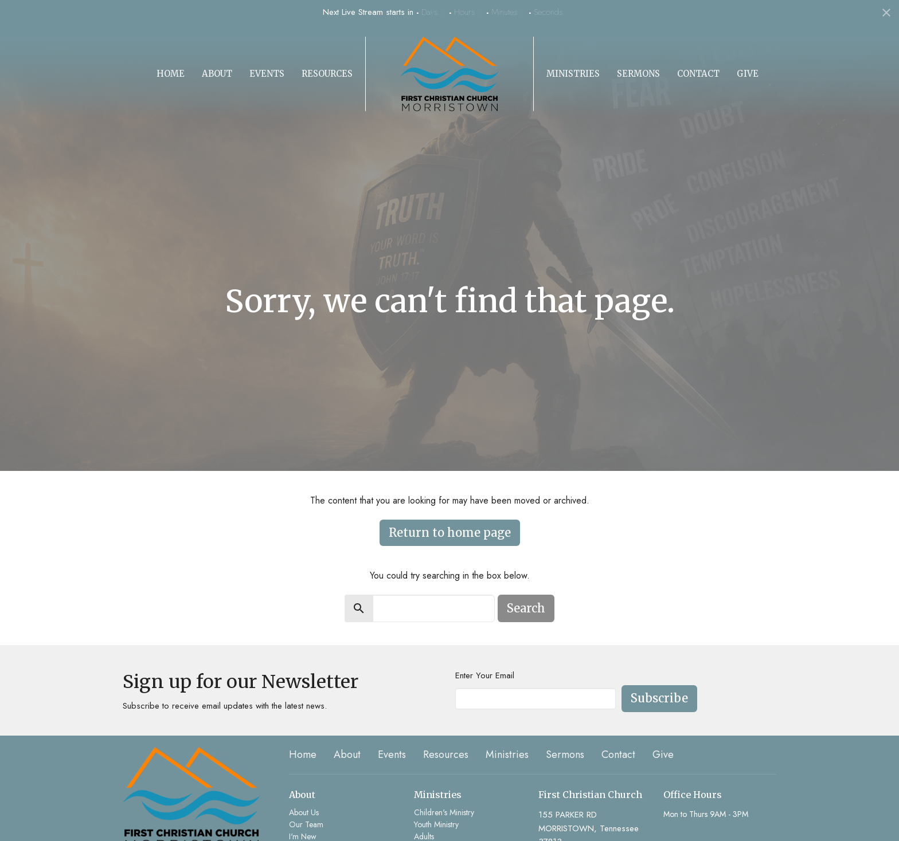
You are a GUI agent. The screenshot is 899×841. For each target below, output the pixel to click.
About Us (304, 812)
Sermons (638, 73)
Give (748, 73)
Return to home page (450, 532)
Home (171, 73)
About (217, 73)
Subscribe (659, 698)
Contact (698, 73)
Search (526, 608)
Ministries (573, 73)
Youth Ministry (436, 824)
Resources (327, 73)
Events (266, 73)
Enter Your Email (484, 675)
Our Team (306, 824)
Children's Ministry (444, 812)
